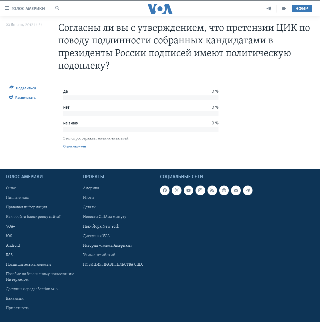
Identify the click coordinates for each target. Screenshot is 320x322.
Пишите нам (17, 198)
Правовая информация (26, 207)
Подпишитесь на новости (28, 264)
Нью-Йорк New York (101, 226)
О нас (11, 188)
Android (13, 245)
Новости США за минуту (104, 217)
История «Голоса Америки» (107, 245)
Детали (89, 207)
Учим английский (99, 255)
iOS (9, 236)
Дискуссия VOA (96, 236)
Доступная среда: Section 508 (32, 289)
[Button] (22, 89)
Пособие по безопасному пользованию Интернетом (40, 276)
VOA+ (10, 226)
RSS (9, 255)
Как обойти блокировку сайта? (33, 217)
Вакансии (15, 298)
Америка (91, 188)
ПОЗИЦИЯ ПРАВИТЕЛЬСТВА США (113, 264)
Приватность (17, 308)
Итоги (88, 198)
